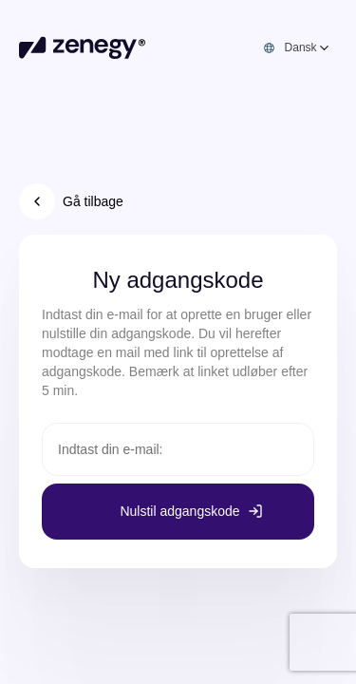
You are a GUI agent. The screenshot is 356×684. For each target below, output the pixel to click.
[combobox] (309, 47)
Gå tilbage (71, 201)
